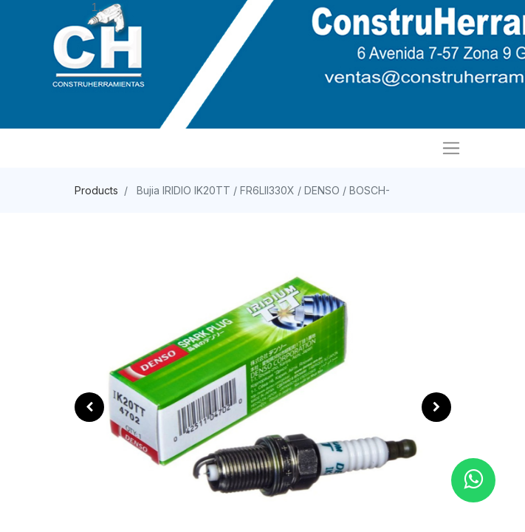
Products (96, 190)
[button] (89, 407)
